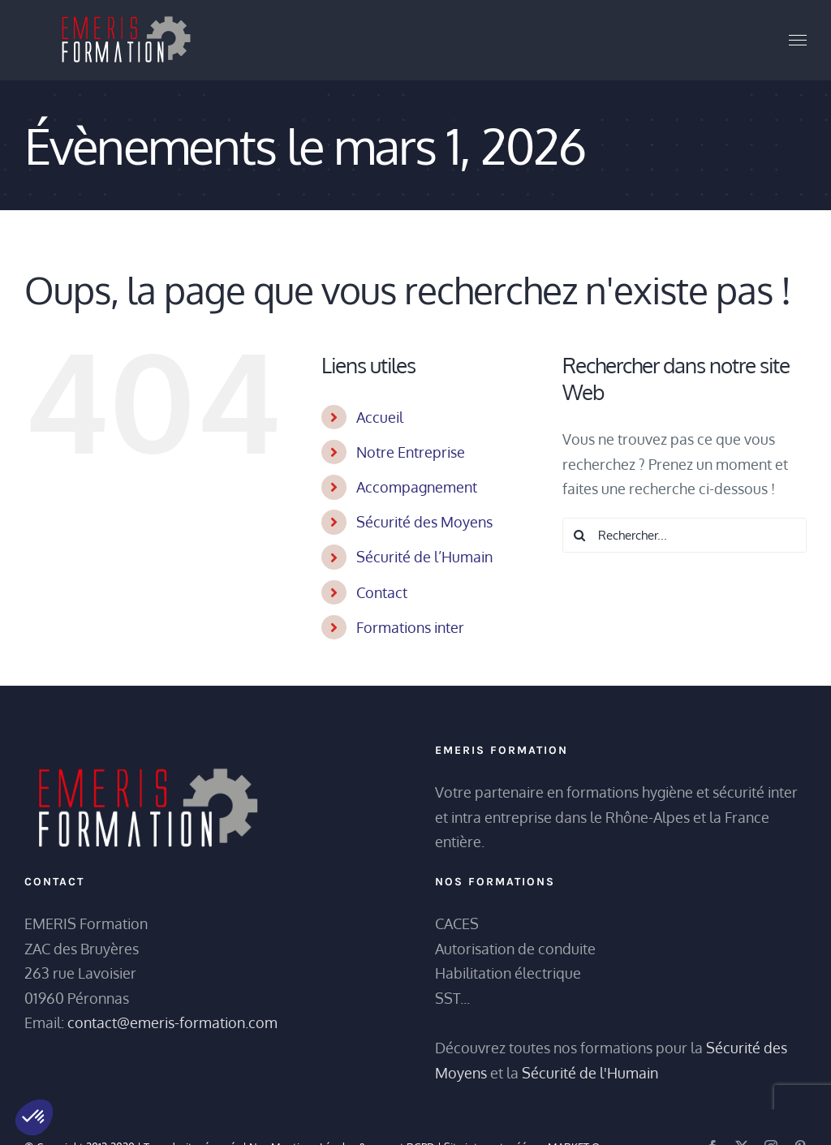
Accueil (379, 417)
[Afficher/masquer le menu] (798, 40)
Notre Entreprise (410, 452)
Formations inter (410, 627)
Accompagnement (416, 487)
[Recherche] (579, 535)
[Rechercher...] (684, 535)
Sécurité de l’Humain (424, 557)
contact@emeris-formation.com (172, 1022)
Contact (381, 592)
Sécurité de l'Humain (590, 1073)
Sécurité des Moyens (424, 522)
